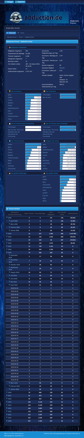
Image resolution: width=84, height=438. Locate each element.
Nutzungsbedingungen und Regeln (62, 433)
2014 (9, 405)
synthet (45, 168)
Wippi (10, 119)
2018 (9, 392)
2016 (9, 399)
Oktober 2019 (15, 265)
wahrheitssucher (13, 108)
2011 (9, 414)
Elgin (44, 198)
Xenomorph (12, 168)
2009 (9, 421)
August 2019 (14, 272)
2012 (9, 411)
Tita (44, 158)
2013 (9, 408)
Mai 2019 (14, 282)
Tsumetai (11, 166)
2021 (9, 246)
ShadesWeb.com (18, 435)
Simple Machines (19, 433)
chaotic (10, 113)
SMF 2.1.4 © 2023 (9, 433)
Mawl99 (62, 68)
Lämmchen (46, 163)
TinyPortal (46, 433)
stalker (10, 97)
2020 (9, 249)
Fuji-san (45, 195)
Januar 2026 (15, 230)
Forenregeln (47, 95)
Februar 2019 (15, 386)
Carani (10, 100)
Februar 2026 (15, 227)
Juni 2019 (14, 278)
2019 (9, 252)
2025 (9, 233)
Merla (44, 201)
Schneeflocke (47, 187)
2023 (9, 240)
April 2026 (14, 221)
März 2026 (14, 224)
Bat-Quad (46, 160)
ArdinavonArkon (13, 116)
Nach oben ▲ (76, 433)
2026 (9, 218)
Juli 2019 (14, 275)
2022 (9, 243)
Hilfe (51, 433)
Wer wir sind (47, 97)
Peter (44, 190)
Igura (9, 95)
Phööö (10, 105)
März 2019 (14, 383)
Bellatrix (10, 103)
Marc (9, 111)
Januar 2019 (15, 389)
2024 (9, 237)
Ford (44, 166)
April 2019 (14, 285)
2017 (9, 395)
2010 (9, 418)
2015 (9, 402)
